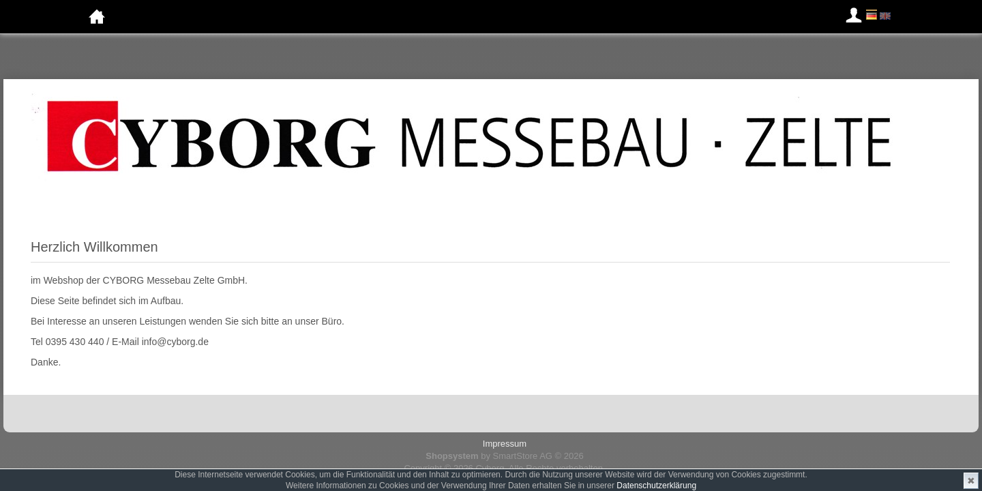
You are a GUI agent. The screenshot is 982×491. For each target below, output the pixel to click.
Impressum (504, 443)
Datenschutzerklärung (656, 485)
